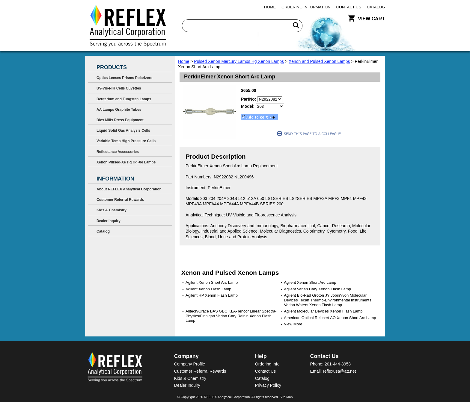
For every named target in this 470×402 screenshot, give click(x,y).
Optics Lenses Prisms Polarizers (124, 78)
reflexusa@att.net (339, 371)
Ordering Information (306, 7)
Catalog (376, 7)
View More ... (295, 324)
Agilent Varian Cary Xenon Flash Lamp (317, 289)
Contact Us (348, 7)
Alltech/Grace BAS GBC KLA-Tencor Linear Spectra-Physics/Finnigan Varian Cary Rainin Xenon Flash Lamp (231, 316)
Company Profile (189, 364)
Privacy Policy (268, 385)
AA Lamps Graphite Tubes (119, 109)
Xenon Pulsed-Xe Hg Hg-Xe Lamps (126, 162)
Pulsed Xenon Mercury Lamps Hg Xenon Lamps (239, 61)
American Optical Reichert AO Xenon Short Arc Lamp (330, 317)
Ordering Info (267, 364)
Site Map (286, 397)
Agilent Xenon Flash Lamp (208, 289)
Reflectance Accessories (118, 152)
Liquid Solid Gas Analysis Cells (123, 130)
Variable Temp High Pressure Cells (126, 141)
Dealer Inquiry (108, 221)
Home (270, 7)
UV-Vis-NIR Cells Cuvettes (119, 88)
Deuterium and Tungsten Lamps (124, 99)
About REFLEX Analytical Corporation (129, 189)
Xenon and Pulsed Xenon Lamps (319, 61)
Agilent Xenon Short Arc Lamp (212, 282)
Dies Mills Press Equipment (120, 120)
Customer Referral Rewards (120, 200)
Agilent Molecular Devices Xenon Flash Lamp (323, 311)
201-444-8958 (338, 364)
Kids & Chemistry (111, 210)
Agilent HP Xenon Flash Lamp (212, 295)
